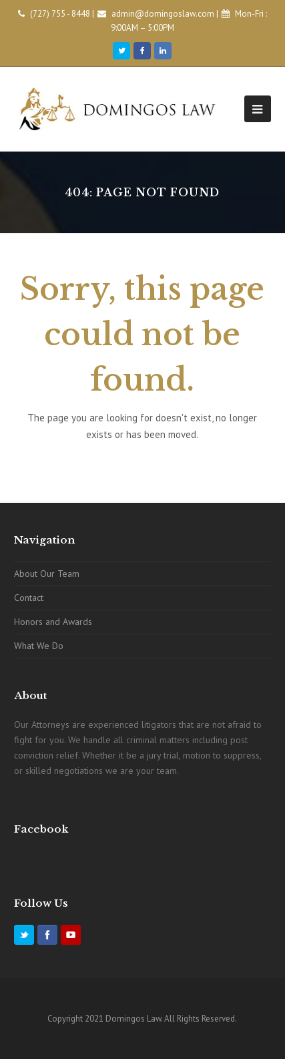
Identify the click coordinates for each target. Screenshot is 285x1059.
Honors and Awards (53, 622)
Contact (28, 598)
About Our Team (46, 574)
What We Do (38, 646)
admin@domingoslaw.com (162, 13)
